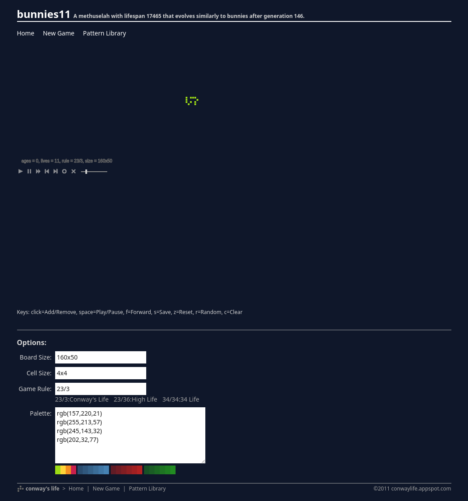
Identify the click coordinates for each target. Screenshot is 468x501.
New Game (58, 33)
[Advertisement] (234, 243)
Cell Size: (39, 373)
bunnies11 (44, 14)
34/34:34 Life (180, 399)
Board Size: (36, 357)
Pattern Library (104, 33)
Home (26, 33)
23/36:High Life (136, 399)
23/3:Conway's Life (82, 399)
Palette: (41, 413)
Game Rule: (35, 389)
